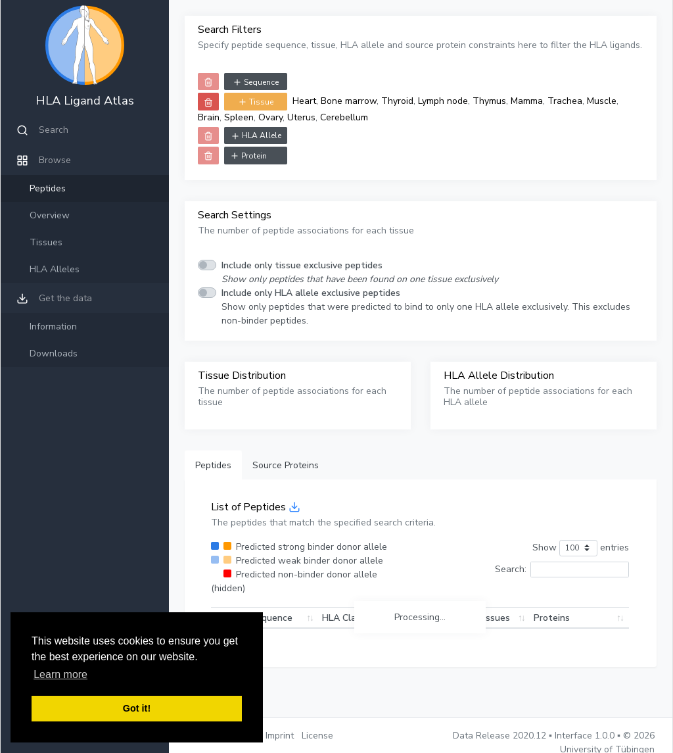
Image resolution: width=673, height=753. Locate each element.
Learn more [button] (60, 674)
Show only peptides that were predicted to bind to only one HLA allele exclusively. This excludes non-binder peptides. (425, 307)
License (317, 735)
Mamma (527, 101)
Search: (562, 570)
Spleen (239, 117)
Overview (50, 215)
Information (53, 326)
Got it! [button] (137, 708)
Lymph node (443, 101)
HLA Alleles (55, 269)
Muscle (601, 101)
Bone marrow (349, 101)
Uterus (301, 117)
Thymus (489, 101)
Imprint (280, 735)
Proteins (552, 618)
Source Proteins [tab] (285, 465)
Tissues (46, 242)
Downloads (54, 353)
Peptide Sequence (253, 618)
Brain (209, 117)
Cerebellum (344, 117)
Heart (304, 101)
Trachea (564, 101)
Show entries (580, 548)
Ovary (270, 117)
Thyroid (397, 101)
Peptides (48, 188)
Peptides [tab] (213, 465)
